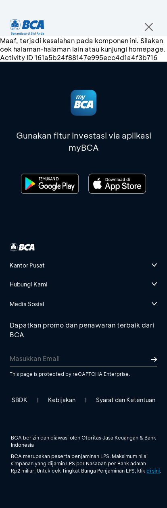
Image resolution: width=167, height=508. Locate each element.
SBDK (19, 400)
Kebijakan (61, 400)
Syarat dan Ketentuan (125, 400)
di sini (153, 470)
